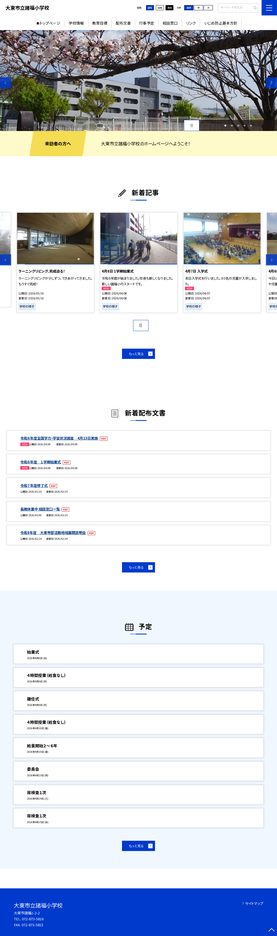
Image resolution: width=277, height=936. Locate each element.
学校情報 (76, 23)
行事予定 (146, 23)
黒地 (169, 7)
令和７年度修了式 (34, 485)
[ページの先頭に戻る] (271, 930)
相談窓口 (170, 23)
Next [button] (271, 82)
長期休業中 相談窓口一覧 (40, 509)
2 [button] (232, 125)
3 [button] (238, 125)
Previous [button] (5, 82)
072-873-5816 (33, 918)
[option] (138, 80)
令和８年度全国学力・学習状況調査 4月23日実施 (59, 438)
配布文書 (123, 23)
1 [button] (225, 125)
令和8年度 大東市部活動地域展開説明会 (53, 532)
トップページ (49, 23)
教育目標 (99, 23)
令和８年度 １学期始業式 (41, 461)
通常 (150, 7)
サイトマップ (254, 903)
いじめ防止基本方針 (221, 23)
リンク (191, 23)
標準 (189, 7)
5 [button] (251, 125)
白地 (160, 7)
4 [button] (244, 125)
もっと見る (136, 353)
